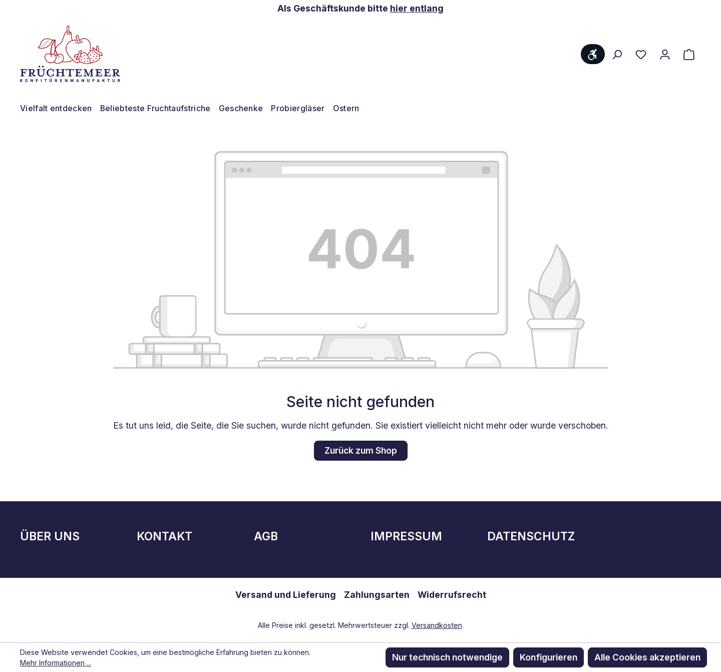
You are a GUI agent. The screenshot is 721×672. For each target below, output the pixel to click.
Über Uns (50, 536)
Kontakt (164, 536)
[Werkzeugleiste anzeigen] (593, 54)
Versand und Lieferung (285, 594)
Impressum (406, 536)
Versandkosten (437, 625)
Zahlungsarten (377, 594)
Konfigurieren (548, 657)
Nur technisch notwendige (447, 657)
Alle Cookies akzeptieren (647, 657)
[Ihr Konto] (665, 54)
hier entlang (417, 8)
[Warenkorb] (689, 54)
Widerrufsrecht (452, 594)
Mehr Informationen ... (55, 662)
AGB (266, 536)
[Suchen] (617, 54)
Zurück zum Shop (360, 450)
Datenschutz (531, 536)
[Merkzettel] (641, 54)
